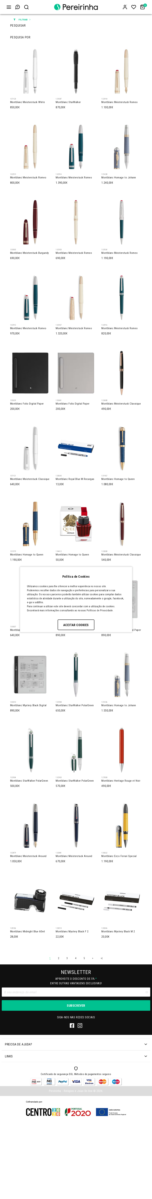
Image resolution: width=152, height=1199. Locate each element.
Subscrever (76, 1083)
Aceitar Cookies (76, 625)
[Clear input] (146, 1070)
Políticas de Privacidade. (100, 610)
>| (102, 1036)
